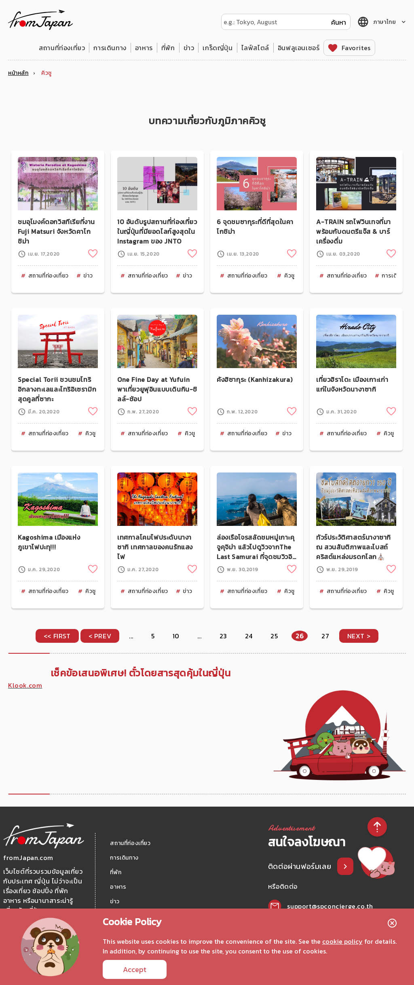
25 (274, 636)
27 (325, 636)
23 (223, 636)
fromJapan (40, 20)
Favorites (356, 48)
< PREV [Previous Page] (100, 636)
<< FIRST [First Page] (57, 636)
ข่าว (189, 48)
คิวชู (289, 275)
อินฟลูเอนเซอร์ (299, 48)
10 (176, 636)
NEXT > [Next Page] (359, 636)
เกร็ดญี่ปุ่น (217, 48)
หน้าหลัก (18, 73)
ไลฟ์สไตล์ (255, 48)
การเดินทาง (109, 48)
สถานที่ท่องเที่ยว (62, 48)
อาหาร (144, 48)
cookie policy (342, 941)
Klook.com (25, 685)
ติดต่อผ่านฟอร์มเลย (300, 866)
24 (249, 636)
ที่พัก (168, 48)
